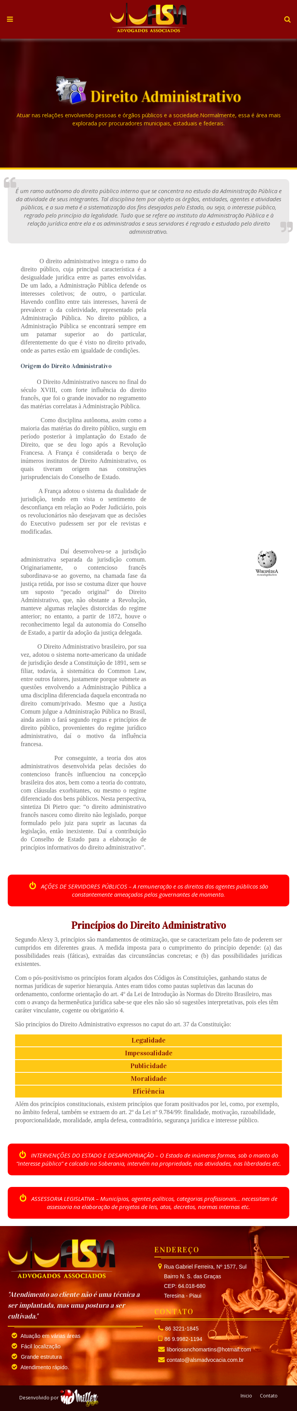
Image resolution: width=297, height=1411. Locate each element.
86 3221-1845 (181, 1328)
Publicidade (148, 1066)
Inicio (246, 1395)
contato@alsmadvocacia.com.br (205, 1360)
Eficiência (148, 1091)
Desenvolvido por (59, 1397)
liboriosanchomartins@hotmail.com (209, 1349)
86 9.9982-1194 (183, 1339)
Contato (269, 1395)
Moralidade (149, 1078)
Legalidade (148, 1040)
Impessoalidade (148, 1053)
